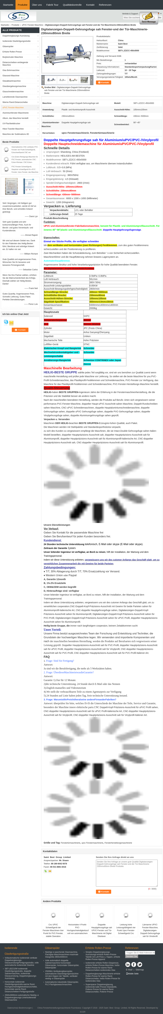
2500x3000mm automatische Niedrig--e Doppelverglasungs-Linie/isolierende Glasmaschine (22, 997)
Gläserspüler (8, 46)
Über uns (37, 4)
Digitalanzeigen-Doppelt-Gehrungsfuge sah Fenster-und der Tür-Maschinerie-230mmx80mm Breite (67, 90)
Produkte (22, 4)
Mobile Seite (132, 974)
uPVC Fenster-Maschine (32, 25)
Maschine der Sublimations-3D (16, 134)
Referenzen (105, 4)
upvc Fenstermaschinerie (92, 843)
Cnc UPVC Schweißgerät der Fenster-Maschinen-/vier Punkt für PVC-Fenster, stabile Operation (53, 930)
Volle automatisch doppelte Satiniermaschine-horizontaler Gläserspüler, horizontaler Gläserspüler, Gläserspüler (62, 964)
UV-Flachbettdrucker (11, 123)
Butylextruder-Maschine (13, 57)
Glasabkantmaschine (12, 81)
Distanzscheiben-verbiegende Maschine (15, 63)
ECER (82, 1012)
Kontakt (90, 4)
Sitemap (140, 969)
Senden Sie (131, 956)
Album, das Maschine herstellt (15, 118)
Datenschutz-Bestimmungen (19, 1008)
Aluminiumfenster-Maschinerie (16, 113)
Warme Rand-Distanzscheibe (15, 102)
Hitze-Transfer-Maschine (13, 129)
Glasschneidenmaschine (13, 91)
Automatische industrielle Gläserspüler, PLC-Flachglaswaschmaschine (62, 983)
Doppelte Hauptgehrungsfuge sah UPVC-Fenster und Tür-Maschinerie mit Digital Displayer (101, 930)
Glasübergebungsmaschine (14, 86)
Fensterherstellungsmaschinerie (118, 843)
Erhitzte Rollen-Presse (12, 52)
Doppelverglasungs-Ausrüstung (16, 36)
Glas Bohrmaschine (11, 70)
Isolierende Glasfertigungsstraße (17, 41)
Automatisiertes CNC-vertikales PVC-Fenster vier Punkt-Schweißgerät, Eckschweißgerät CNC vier (25, 149)
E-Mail (129, 969)
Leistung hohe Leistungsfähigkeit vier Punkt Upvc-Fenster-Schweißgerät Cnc (126, 929)
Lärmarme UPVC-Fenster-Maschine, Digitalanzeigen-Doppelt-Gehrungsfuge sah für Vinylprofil (150, 930)
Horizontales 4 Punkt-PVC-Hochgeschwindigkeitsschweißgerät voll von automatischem (78, 929)
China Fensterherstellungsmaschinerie (53, 1008)
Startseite (8, 4)
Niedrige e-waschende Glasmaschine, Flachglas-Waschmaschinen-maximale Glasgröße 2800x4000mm (61, 954)
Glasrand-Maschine (11, 76)
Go (159, 17)
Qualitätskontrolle (72, 4)
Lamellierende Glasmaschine (15, 97)
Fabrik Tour (52, 4)
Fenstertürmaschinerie (70, 843)
